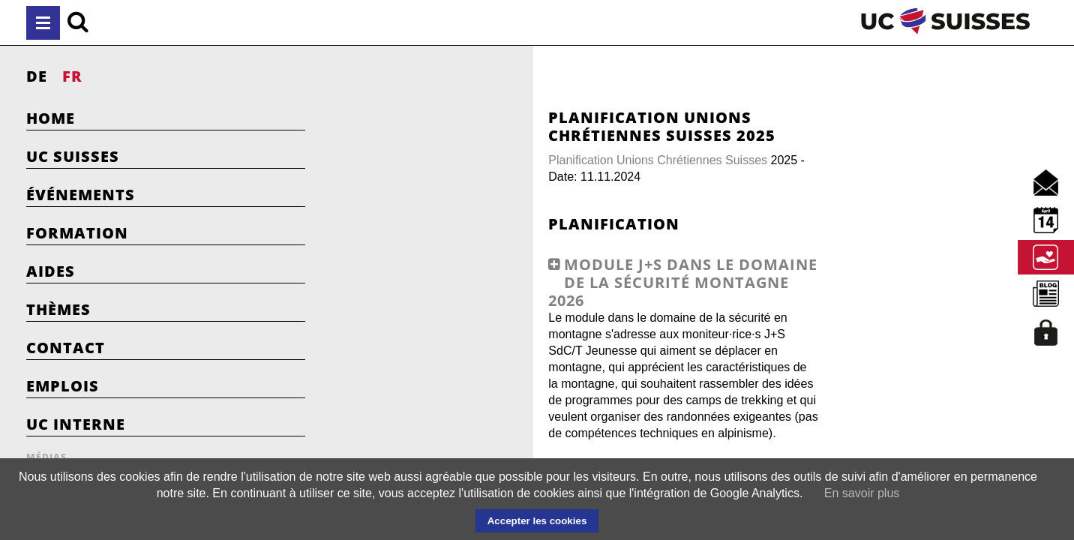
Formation (77, 233)
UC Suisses (72, 156)
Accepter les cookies (537, 520)
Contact (65, 348)
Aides (50, 271)
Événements (80, 194)
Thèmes (58, 309)
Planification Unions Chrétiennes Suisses (482, 160)
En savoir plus (862, 493)
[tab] (551, 331)
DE (36, 76)
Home (50, 118)
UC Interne (75, 424)
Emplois (62, 386)
